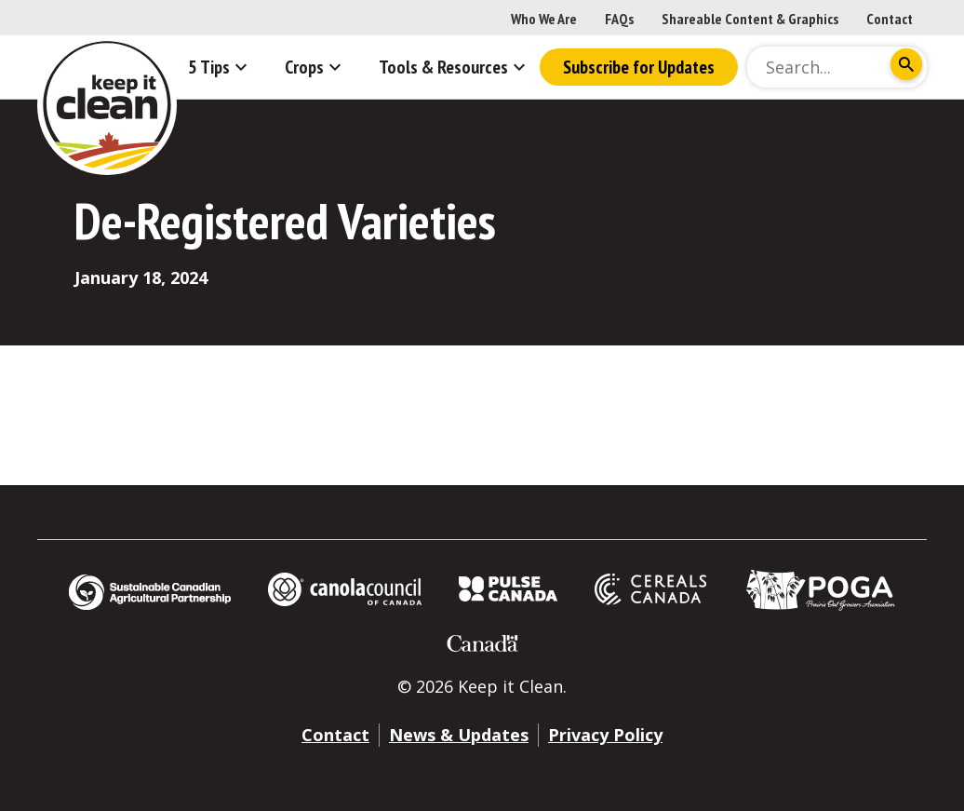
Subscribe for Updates (639, 67)
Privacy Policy (605, 734)
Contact (889, 18)
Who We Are (544, 18)
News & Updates (459, 734)
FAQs (619, 18)
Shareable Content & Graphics (750, 18)
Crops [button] (315, 67)
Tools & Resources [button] (454, 67)
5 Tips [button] (220, 67)
